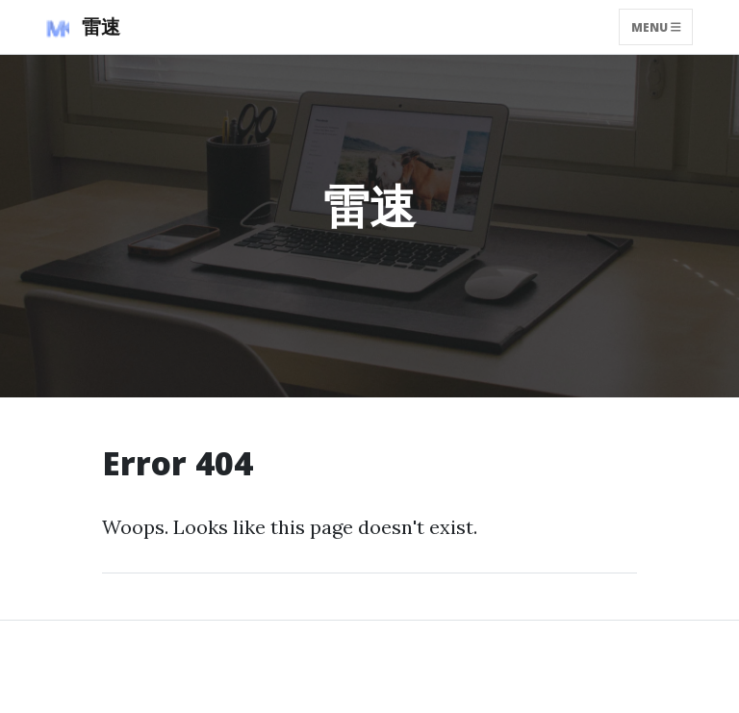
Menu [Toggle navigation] (656, 26)
